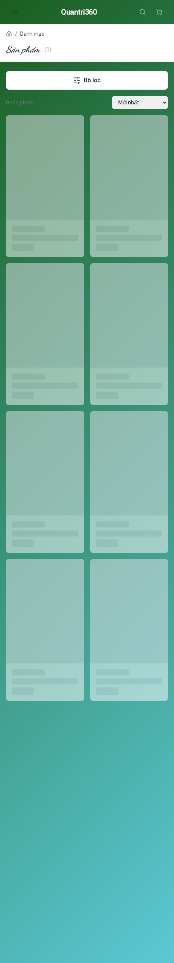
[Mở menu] (14, 12)
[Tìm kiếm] (142, 12)
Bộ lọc (87, 80)
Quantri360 (79, 12)
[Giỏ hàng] (159, 12)
